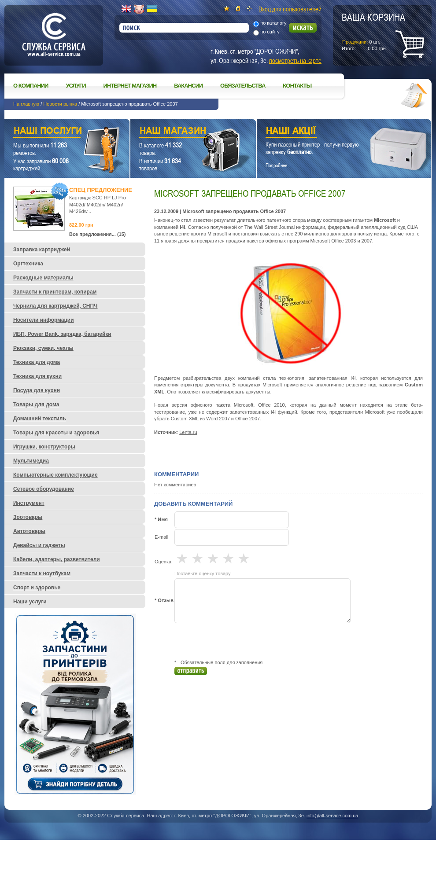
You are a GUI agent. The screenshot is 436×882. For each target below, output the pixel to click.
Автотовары (29, 531)
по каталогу (273, 23)
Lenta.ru (188, 432)
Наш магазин (177, 132)
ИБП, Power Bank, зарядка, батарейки (62, 334)
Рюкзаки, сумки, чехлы (43, 348)
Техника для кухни (37, 376)
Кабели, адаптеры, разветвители (56, 559)
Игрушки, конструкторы (44, 447)
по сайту (270, 31)
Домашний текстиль (39, 418)
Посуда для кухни (36, 390)
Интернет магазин (130, 85)
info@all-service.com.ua (332, 815)
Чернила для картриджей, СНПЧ (55, 306)
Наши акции (332, 132)
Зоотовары (27, 517)
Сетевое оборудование (43, 489)
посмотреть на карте (295, 60)
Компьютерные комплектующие (55, 475)
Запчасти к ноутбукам (41, 573)
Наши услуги (56, 132)
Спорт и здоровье (36, 587)
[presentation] (241, 641)
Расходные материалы (43, 278)
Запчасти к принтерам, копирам (54, 292)
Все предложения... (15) (97, 234)
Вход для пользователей (290, 8)
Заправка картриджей (41, 249)
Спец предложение (100, 190)
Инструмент (28, 503)
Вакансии (188, 85)
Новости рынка (60, 104)
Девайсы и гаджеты (39, 545)
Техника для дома (36, 362)
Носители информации (43, 320)
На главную (26, 104)
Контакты (297, 85)
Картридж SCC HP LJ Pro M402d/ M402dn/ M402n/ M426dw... (97, 204)
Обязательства (242, 85)
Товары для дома (36, 404)
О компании (30, 85)
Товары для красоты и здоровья (56, 433)
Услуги (75, 85)
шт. (373, 31)
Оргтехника (28, 264)
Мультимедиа (31, 461)
